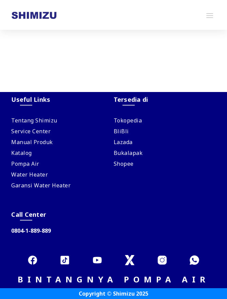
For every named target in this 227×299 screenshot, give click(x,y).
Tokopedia (128, 120)
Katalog (21, 153)
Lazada (123, 142)
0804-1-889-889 (31, 230)
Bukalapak (128, 153)
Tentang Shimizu (34, 120)
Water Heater (29, 174)
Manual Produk (32, 142)
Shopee (124, 163)
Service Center (31, 131)
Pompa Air (25, 163)
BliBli (121, 131)
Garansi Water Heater (41, 185)
